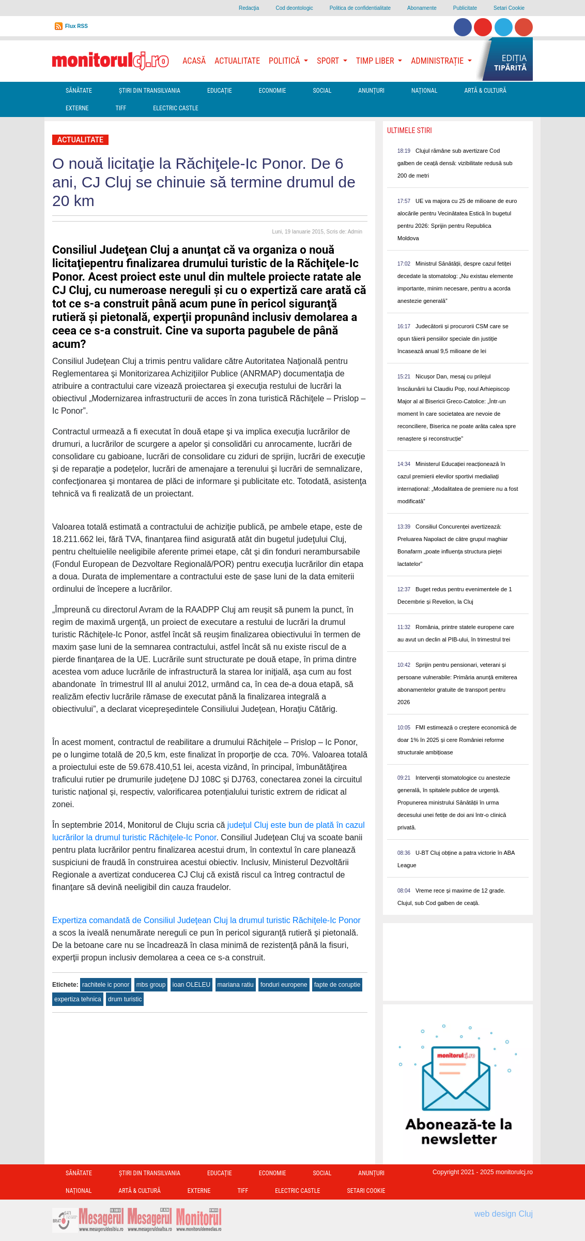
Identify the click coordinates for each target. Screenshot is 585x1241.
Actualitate (237, 61)
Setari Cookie (509, 8)
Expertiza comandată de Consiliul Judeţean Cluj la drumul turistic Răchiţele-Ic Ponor (206, 920)
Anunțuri (371, 90)
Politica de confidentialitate (360, 8)
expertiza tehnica (77, 999)
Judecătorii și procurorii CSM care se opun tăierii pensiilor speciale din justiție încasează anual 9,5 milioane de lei (453, 338)
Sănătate (79, 90)
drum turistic (125, 999)
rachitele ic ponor (105, 984)
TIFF (121, 108)
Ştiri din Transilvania (149, 90)
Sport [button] (329, 61)
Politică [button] (285, 61)
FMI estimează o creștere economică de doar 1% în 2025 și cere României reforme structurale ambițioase (457, 739)
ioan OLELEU (191, 984)
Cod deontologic (294, 8)
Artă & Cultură (485, 90)
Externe (77, 108)
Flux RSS (76, 26)
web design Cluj (503, 1213)
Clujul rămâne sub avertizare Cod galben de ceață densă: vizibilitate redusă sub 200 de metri (455, 163)
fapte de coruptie (337, 984)
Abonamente (422, 8)
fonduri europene (283, 984)
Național (424, 90)
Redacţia (249, 8)
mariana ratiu (236, 984)
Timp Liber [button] (376, 61)
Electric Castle (175, 108)
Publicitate (465, 8)
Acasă (194, 61)
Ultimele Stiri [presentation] (409, 130)
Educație (219, 90)
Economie (272, 90)
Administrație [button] (438, 61)
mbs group (151, 984)
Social (322, 90)
